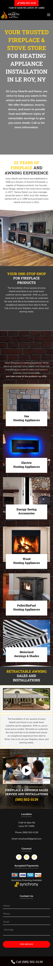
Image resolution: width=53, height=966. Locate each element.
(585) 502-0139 (26, 3)
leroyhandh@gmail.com (29, 838)
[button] (27, 770)
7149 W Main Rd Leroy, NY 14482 (27, 7)
